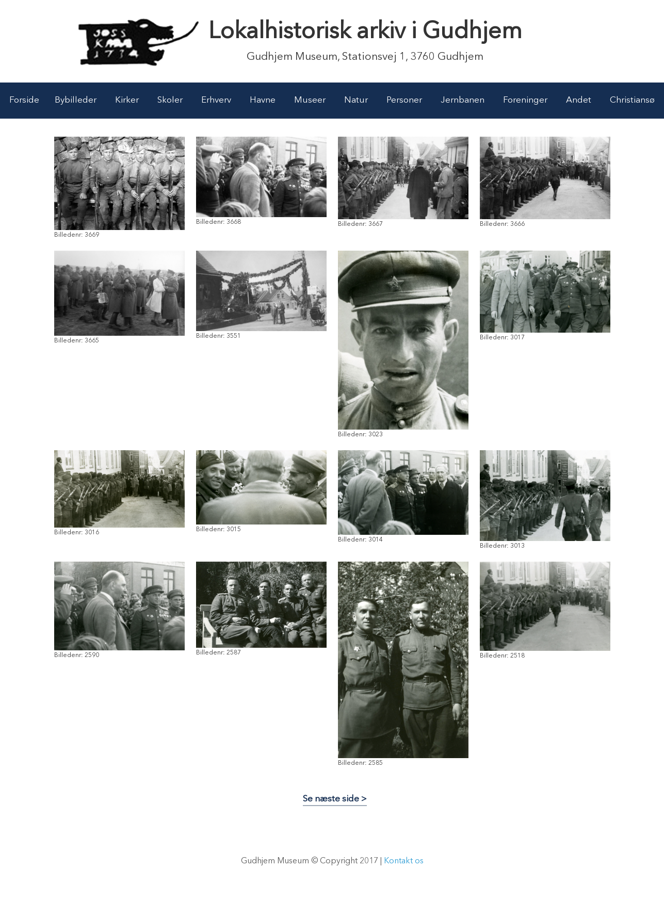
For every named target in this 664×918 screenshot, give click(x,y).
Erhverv (216, 100)
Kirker (127, 100)
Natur (356, 100)
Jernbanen (462, 100)
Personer (404, 100)
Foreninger (525, 100)
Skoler (170, 100)
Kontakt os (404, 861)
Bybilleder (75, 100)
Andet (578, 100)
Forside (24, 100)
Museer (310, 100)
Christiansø (632, 100)
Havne (263, 100)
